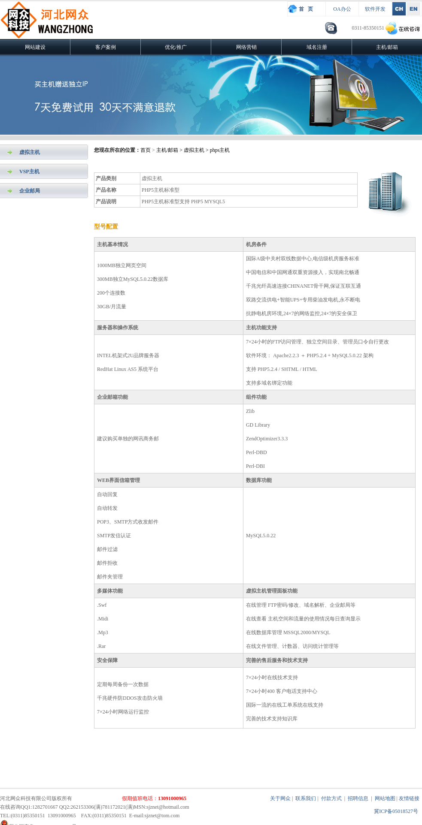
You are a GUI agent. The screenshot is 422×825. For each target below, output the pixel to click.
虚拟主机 (29, 152)
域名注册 (317, 47)
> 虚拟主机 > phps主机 (204, 150)
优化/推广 (176, 47)
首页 (145, 150)
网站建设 (35, 47)
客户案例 (105, 47)
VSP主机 (29, 172)
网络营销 (246, 47)
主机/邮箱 (387, 47)
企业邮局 (29, 191)
